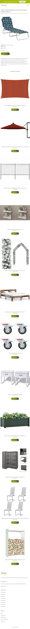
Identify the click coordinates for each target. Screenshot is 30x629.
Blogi (2, 613)
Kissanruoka (3, 598)
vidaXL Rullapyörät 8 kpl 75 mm (15, 353)
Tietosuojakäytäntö (4, 619)
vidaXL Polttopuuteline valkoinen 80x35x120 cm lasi (15, 559)
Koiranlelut (3, 602)
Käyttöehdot (3, 617)
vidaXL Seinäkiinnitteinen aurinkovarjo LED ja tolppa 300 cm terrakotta (15, 146)
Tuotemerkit (8, 45)
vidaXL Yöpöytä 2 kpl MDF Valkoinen (15, 394)
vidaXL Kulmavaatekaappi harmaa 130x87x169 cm (15, 477)
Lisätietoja (5, 53)
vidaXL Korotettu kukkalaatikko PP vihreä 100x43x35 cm (15, 435)
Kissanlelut (3, 596)
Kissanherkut (3, 592)
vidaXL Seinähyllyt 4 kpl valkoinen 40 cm (15, 229)
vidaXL (11, 45)
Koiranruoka (3, 604)
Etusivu (2, 13)
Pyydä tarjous (22, 1)
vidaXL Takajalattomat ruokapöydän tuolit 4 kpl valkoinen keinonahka (15, 518)
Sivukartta (3, 621)
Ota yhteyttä (3, 615)
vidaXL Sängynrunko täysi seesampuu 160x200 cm (15, 311)
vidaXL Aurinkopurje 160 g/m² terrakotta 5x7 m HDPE (15, 105)
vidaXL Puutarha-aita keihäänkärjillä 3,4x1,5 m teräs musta (15, 188)
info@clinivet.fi (3, 586)
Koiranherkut (3, 600)
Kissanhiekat (3, 594)
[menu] (28, 5)
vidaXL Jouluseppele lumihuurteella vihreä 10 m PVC (15, 270)
